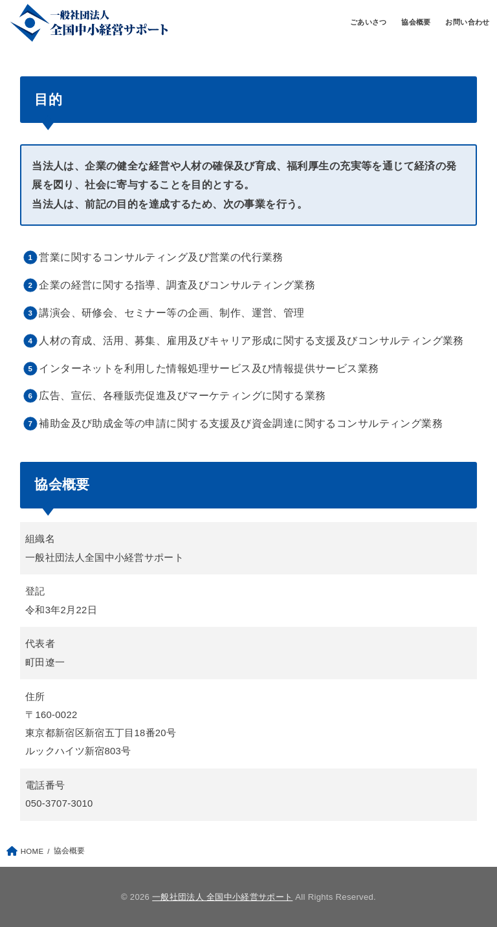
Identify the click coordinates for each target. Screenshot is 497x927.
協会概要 (416, 22)
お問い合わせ (467, 22)
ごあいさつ (368, 22)
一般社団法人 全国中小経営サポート (222, 897)
